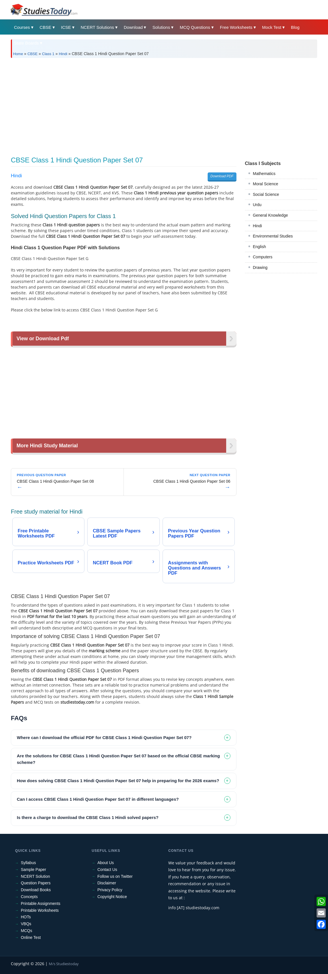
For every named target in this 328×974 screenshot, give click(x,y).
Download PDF (222, 176)
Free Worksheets (236, 27)
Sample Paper (33, 869)
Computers (262, 257)
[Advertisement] (164, 105)
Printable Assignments (40, 903)
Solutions (161, 27)
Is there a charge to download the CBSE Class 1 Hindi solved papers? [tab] (88, 817)
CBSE (45, 27)
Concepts (29, 896)
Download (133, 27)
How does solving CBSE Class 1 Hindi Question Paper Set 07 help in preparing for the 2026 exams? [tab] (118, 780)
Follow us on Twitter (115, 876)
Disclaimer (107, 883)
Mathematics (264, 173)
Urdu (257, 204)
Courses (22, 27)
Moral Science (265, 184)
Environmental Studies (273, 236)
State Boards (26, 43)
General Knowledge (270, 215)
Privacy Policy (110, 890)
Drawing (260, 267)
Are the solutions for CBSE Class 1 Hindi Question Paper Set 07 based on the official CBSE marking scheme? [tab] (118, 759)
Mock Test (271, 27)
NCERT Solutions (97, 27)
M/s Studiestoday (64, 963)
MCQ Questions (195, 27)
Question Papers (35, 883)
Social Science (266, 194)
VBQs (26, 923)
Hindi (63, 54)
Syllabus (28, 862)
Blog (295, 27)
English (259, 246)
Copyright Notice (112, 896)
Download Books (36, 890)
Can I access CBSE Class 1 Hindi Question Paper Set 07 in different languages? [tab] (98, 799)
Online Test (31, 937)
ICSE (66, 27)
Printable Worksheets (40, 910)
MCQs (26, 930)
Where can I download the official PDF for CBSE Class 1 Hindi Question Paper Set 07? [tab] (104, 737)
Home (18, 54)
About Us (106, 862)
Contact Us (107, 869)
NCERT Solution (35, 876)
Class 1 (48, 54)
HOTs (26, 917)
